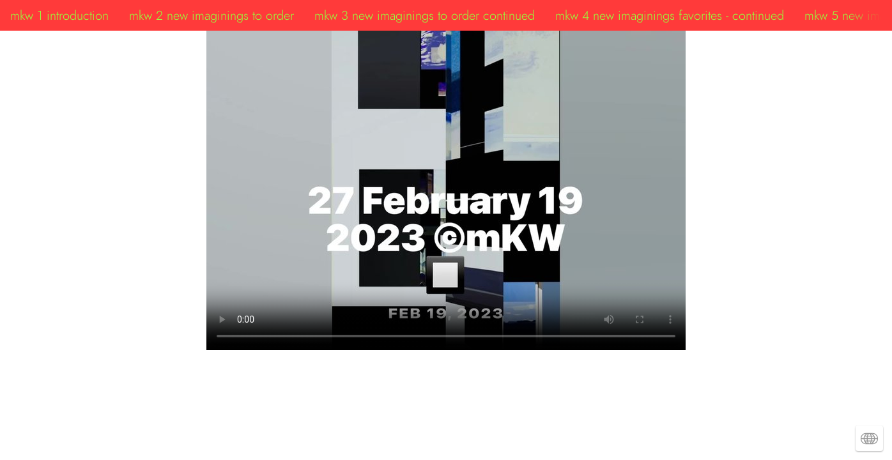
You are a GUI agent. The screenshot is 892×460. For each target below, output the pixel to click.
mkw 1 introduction (59, 15)
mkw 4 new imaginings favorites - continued (669, 15)
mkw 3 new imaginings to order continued (424, 15)
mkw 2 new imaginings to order (211, 15)
